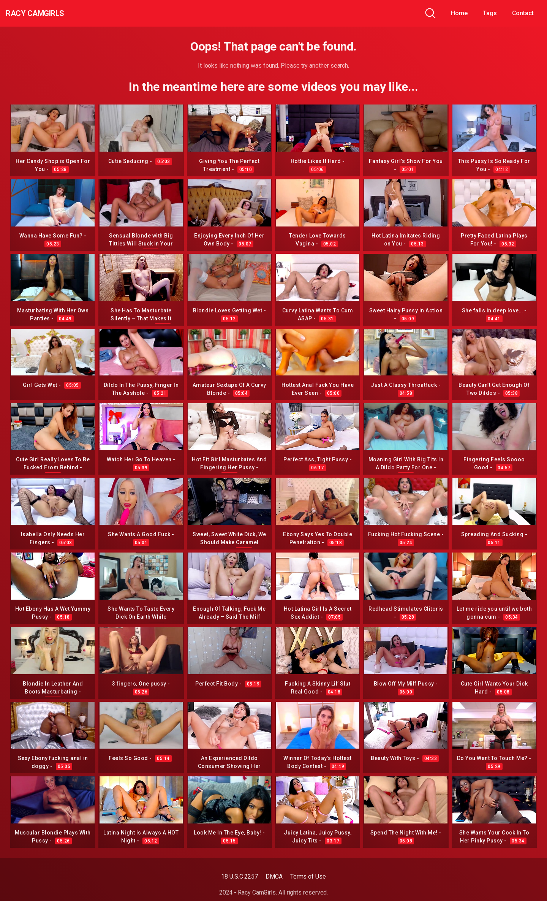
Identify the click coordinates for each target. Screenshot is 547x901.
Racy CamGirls (47, 13)
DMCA (274, 876)
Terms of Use (308, 876)
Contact (523, 13)
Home (459, 13)
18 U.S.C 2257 (239, 876)
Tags (490, 13)
